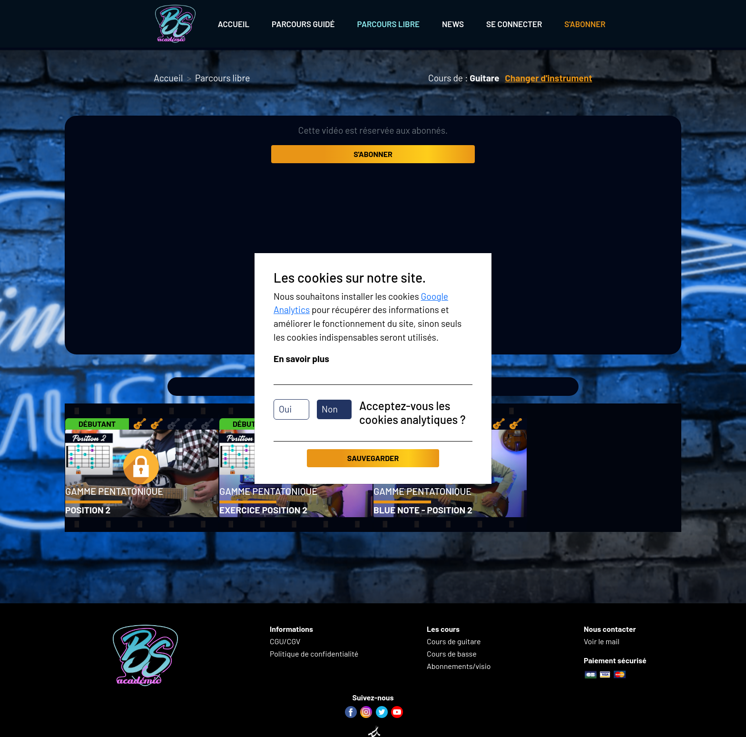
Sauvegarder (373, 457)
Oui (285, 408)
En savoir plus (301, 358)
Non (330, 408)
